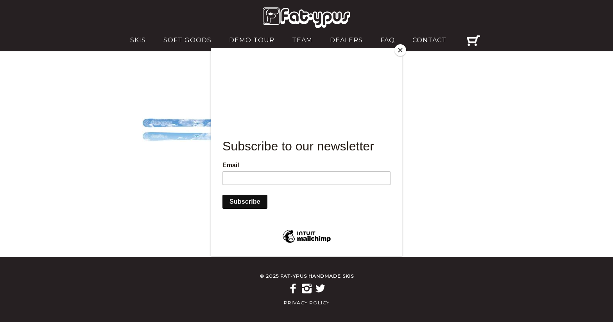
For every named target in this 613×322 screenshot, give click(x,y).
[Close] (400, 50)
